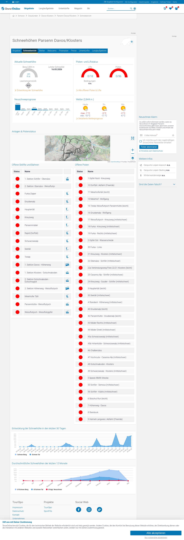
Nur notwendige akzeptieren (156, 538)
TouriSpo (48, 507)
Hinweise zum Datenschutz (152, 151)
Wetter (42, 50)
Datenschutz (18, 511)
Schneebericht (29, 50)
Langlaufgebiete (99, 50)
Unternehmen (18, 518)
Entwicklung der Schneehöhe (30, 90)
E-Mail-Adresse (151, 135)
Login (16, 2)
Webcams (51, 50)
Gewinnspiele (144, 2)
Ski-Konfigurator (131, 2)
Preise (73, 50)
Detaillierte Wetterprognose (90, 119)
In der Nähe (134, 8)
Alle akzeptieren (156, 533)
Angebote (154, 2)
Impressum (17, 507)
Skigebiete (29, 8)
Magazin (78, 8)
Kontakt (15, 515)
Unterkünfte (84, 50)
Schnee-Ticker (165, 2)
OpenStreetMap (115, 162)
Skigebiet (16, 50)
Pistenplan (63, 50)
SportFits (48, 511)
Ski (88, 8)
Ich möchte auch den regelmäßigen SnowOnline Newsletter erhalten (158, 141)
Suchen (131, 8)
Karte (175, 2)
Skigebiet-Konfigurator (114, 2)
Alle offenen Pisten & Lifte (89, 90)
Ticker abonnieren (149, 147)
